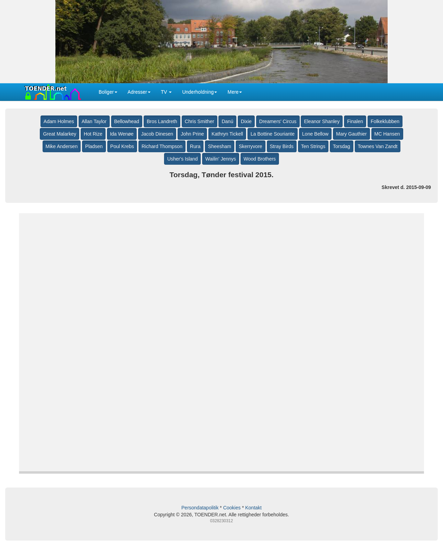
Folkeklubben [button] (385, 121)
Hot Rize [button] (93, 134)
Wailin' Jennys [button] (220, 159)
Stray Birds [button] (281, 146)
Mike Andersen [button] (62, 146)
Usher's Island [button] (182, 159)
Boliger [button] (108, 92)
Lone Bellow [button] (315, 134)
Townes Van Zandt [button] (378, 146)
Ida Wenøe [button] (122, 134)
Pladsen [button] (94, 146)
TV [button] (166, 92)
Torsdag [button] (341, 146)
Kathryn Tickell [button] (227, 134)
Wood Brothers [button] (260, 159)
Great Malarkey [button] (59, 134)
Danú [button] (227, 121)
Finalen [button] (355, 121)
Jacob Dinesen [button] (157, 134)
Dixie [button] (246, 121)
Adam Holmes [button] (59, 121)
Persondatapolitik (199, 507)
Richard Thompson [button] (162, 146)
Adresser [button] (139, 92)
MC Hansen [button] (387, 134)
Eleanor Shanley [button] (322, 121)
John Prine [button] (192, 134)
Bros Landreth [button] (162, 121)
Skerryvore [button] (250, 146)
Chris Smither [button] (199, 121)
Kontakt (253, 507)
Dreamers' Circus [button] (278, 121)
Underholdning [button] (199, 92)
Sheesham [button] (219, 146)
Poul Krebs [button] (122, 146)
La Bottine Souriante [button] (273, 134)
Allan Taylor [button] (94, 121)
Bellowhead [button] (126, 121)
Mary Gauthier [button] (351, 134)
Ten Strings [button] (313, 146)
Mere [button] (234, 92)
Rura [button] (195, 146)
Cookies (232, 507)
